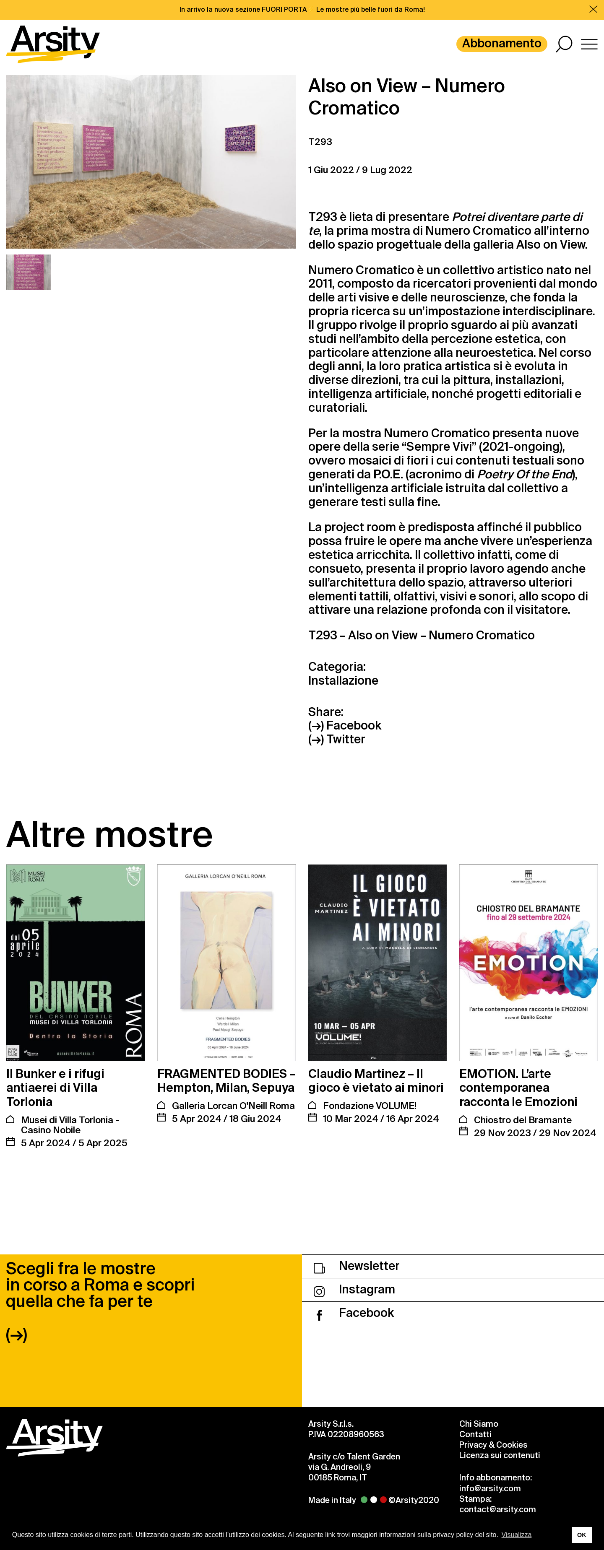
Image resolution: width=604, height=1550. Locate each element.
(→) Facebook (344, 726)
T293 (320, 142)
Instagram (354, 1289)
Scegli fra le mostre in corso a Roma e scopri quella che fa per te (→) (100, 1301)
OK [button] (581, 1535)
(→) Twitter (336, 740)
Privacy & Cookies (493, 1445)
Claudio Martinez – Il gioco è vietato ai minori (376, 1081)
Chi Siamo (478, 1424)
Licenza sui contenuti (499, 1455)
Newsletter (357, 1266)
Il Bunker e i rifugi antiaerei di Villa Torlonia (55, 1088)
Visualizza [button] (517, 1534)
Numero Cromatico (478, 231)
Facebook (354, 1313)
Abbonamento (502, 43)
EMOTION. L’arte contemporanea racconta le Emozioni (518, 1088)
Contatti (475, 1434)
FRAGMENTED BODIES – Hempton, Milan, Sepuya (226, 1081)
